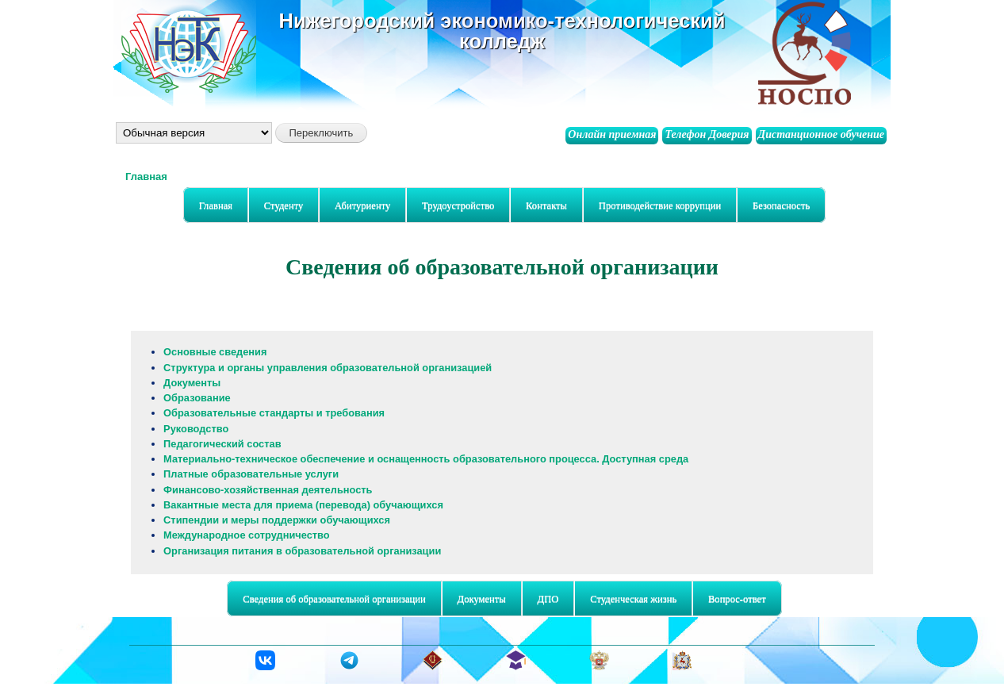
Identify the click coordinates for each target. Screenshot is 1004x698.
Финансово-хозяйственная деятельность (267, 490)
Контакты (546, 205)
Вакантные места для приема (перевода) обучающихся (303, 505)
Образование (197, 398)
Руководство (195, 429)
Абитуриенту (359, 206)
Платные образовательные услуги (251, 474)
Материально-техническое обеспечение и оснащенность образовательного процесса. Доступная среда (425, 459)
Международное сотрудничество (246, 535)
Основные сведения (214, 352)
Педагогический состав (222, 444)
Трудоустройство (458, 205)
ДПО (544, 599)
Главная (146, 176)
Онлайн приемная (612, 134)
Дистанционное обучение (821, 134)
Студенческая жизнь (629, 599)
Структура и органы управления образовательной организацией (327, 368)
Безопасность (778, 206)
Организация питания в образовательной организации (302, 551)
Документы (191, 383)
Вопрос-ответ (737, 598)
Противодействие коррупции (660, 205)
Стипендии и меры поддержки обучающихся (276, 520)
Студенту (280, 206)
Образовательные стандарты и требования (274, 413)
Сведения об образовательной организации (330, 599)
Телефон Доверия (707, 134)
